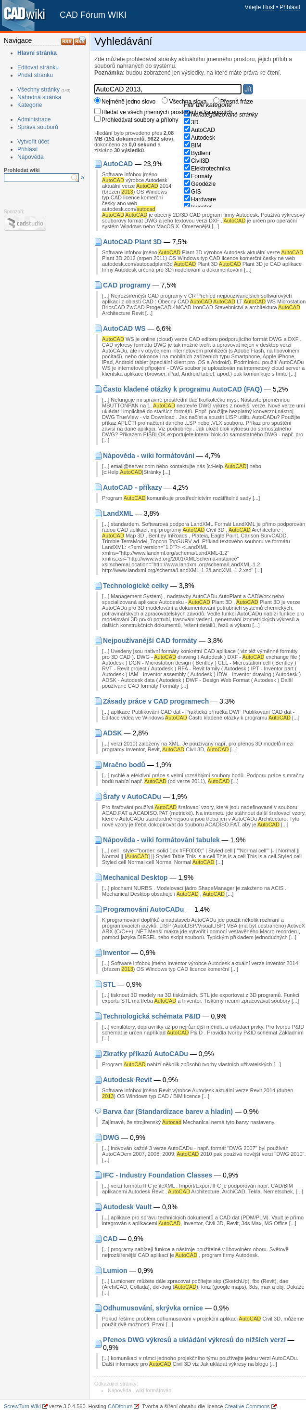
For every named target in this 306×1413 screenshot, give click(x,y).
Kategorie (29, 105)
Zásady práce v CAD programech (156, 701)
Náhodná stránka (39, 97)
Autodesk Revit (127, 1080)
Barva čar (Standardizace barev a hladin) (168, 1111)
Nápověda (30, 157)
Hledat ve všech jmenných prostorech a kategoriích (167, 112)
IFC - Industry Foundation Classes (157, 1175)
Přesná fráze (236, 101)
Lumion (115, 1270)
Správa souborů (37, 127)
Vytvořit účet (33, 141)
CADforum (120, 1406)
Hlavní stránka (37, 53)
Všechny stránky (38, 89)
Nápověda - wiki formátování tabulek (161, 840)
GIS (196, 191)
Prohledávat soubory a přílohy (140, 120)
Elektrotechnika (210, 168)
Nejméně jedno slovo (128, 101)
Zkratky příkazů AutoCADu (145, 1054)
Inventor (116, 952)
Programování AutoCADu (143, 909)
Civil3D (200, 160)
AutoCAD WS (124, 328)
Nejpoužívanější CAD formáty (150, 640)
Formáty (201, 176)
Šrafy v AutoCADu (132, 796)
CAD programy (127, 285)
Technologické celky (135, 585)
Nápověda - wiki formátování (148, 455)
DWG (111, 1137)
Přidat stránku (35, 75)
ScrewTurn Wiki (22, 1406)
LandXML (118, 513)
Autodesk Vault (127, 1207)
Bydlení (200, 153)
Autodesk (203, 137)
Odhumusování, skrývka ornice (153, 1308)
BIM (196, 145)
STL (109, 984)
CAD (110, 1239)
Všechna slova (187, 101)
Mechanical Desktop (135, 877)
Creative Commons (246, 1406)
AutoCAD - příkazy (132, 487)
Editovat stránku (38, 67)
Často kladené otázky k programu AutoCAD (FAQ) (182, 389)
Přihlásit (290, 7)
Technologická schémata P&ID (152, 1016)
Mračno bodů (124, 765)
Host (269, 7)
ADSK (112, 733)
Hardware (203, 199)
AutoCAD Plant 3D (132, 242)
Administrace (34, 119)
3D (194, 122)
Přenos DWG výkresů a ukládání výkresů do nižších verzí (194, 1340)
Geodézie (203, 184)
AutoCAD (203, 130)
